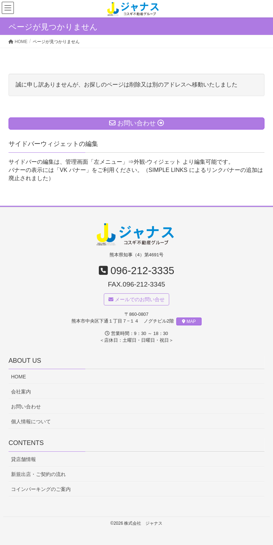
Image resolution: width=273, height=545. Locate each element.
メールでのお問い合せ (136, 299)
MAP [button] (189, 321)
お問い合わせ (26, 407)
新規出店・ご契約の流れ (38, 474)
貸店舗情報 (23, 459)
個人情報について (31, 422)
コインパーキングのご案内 (41, 489)
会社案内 (21, 391)
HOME (18, 376)
